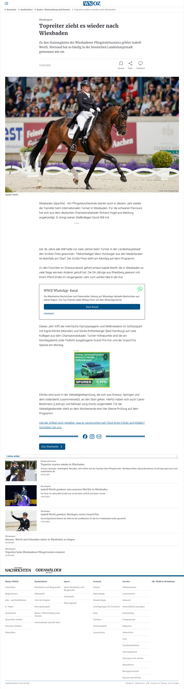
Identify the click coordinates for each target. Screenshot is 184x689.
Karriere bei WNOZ (131, 677)
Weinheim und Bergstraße (47, 587)
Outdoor (97, 619)
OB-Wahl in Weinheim (163, 581)
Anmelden (10, 587)
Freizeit (97, 581)
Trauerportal (128, 619)
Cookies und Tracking (158, 683)
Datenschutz (140, 683)
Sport (67, 581)
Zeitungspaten (129, 652)
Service (126, 581)
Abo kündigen (173, 683)
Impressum (49, 313)
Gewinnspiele (100, 626)
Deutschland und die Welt (47, 622)
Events (96, 587)
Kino (95, 613)
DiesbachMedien (130, 645)
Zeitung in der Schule (132, 658)
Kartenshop (99, 593)
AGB (147, 683)
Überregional (70, 603)
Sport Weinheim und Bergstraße (74, 588)
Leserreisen (99, 632)
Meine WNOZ (11, 581)
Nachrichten (40, 581)
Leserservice (128, 593)
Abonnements (129, 587)
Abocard (126, 600)
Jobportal (127, 626)
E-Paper (9, 606)
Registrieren (11, 593)
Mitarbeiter (128, 664)
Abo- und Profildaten (15, 600)
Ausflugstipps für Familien (106, 606)
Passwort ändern (13, 626)
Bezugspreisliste (130, 671)
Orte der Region (42, 600)
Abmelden (10, 632)
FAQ (124, 639)
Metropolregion (42, 606)
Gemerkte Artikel (13, 619)
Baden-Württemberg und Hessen (47, 614)
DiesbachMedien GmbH (17, 683)
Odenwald (39, 593)
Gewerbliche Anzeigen (133, 606)
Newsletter (10, 613)
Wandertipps (99, 600)
